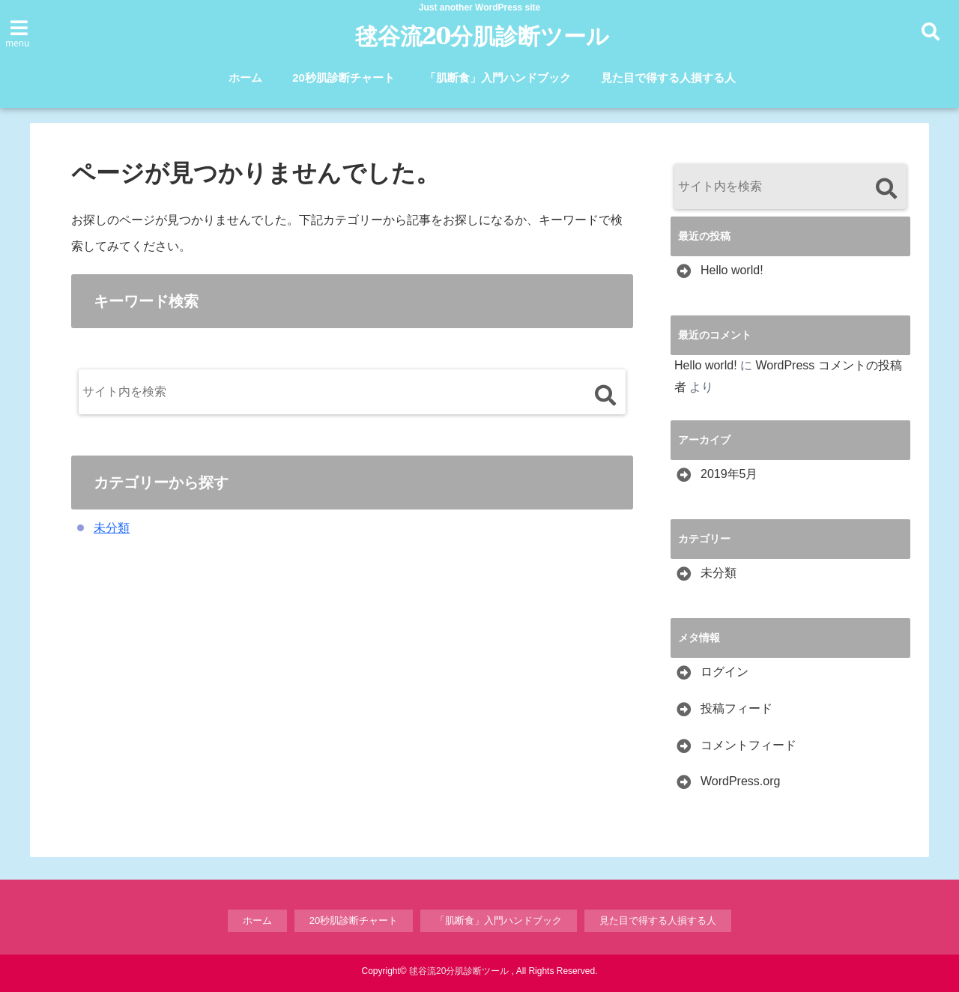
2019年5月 (729, 474)
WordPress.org (740, 781)
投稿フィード (736, 708)
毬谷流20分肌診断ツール (482, 36)
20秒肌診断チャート (343, 77)
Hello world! (732, 270)
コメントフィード (748, 745)
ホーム (245, 77)
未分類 (112, 527)
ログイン (724, 671)
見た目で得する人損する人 (668, 77)
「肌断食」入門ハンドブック (498, 77)
